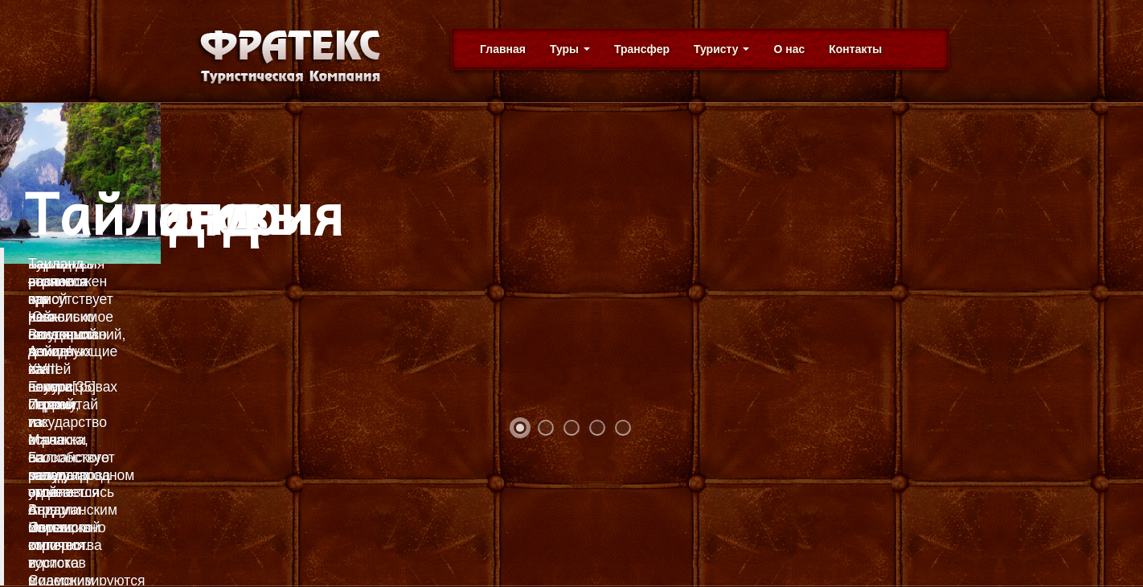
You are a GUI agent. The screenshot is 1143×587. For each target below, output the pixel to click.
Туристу (721, 49)
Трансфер (642, 49)
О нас (789, 49)
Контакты (855, 49)
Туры (570, 49)
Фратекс (287, 56)
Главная (503, 49)
